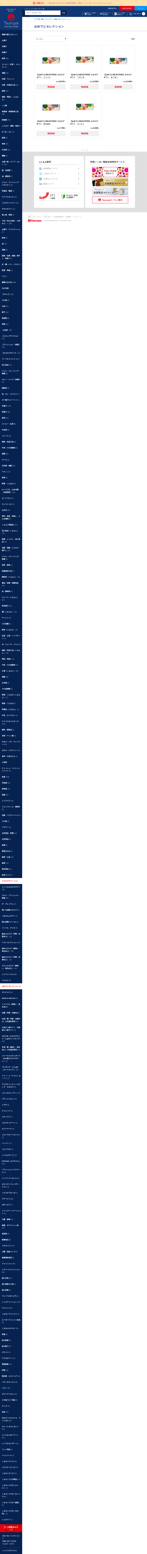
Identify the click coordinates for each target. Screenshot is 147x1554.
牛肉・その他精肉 (10, 448)
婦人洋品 (7, 1278)
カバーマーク (8, 1129)
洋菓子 (4, 46)
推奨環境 (68, 216)
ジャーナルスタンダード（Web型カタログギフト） (11, 1058)
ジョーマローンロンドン (11, 1136)
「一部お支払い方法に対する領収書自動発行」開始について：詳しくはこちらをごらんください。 (80, 3)
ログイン (141, 8)
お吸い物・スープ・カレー (11, 163)
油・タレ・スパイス (10, 394)
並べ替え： (40, 39)
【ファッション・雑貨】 (11, 346)
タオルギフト (8, 209)
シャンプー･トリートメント (11, 1212)
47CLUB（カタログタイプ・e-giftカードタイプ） (11, 1038)
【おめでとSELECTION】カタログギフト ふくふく (50, 64)
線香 (5, 863)
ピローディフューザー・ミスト (11, 1185)
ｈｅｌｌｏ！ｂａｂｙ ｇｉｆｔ (11, 1077)
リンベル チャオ (10, 928)
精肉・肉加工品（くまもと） (11, 651)
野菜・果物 (7, 270)
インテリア (7, 801)
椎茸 (5, 138)
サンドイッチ (8, 504)
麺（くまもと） (9, 612)
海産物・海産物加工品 (10, 113)
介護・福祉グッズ (10, 1252)
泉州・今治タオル (10, 756)
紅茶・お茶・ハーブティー (11, 637)
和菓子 (4, 52)
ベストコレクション (11, 942)
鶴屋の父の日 (9, 282)
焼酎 (5, 677)
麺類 (5, 156)
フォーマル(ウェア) (10, 1296)
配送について (48, 184)
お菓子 (4, 40)
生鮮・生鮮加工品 (10, 85)
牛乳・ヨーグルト (10, 715)
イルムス (6, 980)
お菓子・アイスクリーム (11, 230)
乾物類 (6, 120)
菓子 (5, 312)
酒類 (5, 73)
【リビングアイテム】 (10, 337)
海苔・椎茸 (7, 565)
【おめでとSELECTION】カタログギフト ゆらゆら (50, 111)
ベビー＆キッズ (10, 1382)
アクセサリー (8, 1358)
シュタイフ (7, 1519)
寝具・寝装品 (8, 730)
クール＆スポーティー (10, 1436)
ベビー (6, 1388)
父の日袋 (5, 288)
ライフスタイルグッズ (10, 722)
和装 (5, 1370)
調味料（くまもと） (11, 577)
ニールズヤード (9, 1155)
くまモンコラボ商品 (11, 1479)
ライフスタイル (9, 197)
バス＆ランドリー (10, 203)
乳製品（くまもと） (10, 709)
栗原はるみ (7, 851)
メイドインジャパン (9, 974)
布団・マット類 (9, 736)
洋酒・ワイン (8, 79)
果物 (5, 324)
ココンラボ (7, 1149)
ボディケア (7, 1205)
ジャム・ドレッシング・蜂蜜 (11, 372)
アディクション (8, 1199)
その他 (5, 300)
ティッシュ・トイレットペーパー (11, 769)
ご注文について (49, 173)
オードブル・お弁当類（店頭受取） (10, 491)
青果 (5, 478)
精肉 (5, 91)
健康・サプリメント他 (10, 1226)
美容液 (5, 1234)
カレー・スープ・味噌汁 (11, 381)
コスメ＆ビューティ (11, 1093)
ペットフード (8, 1455)
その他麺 (6, 624)
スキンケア (7, 1117)
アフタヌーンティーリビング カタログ (11, 1085)
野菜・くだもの (9, 484)
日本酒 (5, 683)
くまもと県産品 (10, 525)
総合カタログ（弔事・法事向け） (11, 958)
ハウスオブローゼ (10, 1193)
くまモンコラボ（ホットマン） (11, 1495)
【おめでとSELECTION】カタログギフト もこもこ (118, 64)
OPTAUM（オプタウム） (11, 1162)
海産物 (5, 318)
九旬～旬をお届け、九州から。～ (11, 222)
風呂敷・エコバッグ (11, 1376)
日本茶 (6, 150)
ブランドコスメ (9, 1099)
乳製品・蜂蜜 (8, 191)
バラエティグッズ (10, 1467)
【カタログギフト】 (11, 353)
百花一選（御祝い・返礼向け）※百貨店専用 (11, 1048)
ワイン (4, 276)
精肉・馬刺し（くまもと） (10, 98)
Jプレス (6, 1352)
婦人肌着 (6, 1290)
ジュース (6, 436)
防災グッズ (7, 875)
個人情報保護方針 (59, 216)
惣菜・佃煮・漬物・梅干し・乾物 (11, 257)
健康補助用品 (8, 1258)
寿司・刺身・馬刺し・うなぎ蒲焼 (11, 517)
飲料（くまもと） (10, 630)
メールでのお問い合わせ (9, 1550)
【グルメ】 (7, 294)
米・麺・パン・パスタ (11, 264)
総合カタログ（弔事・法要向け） (11, 935)
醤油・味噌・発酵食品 (10, 584)
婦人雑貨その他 (9, 1284)
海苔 (5, 144)
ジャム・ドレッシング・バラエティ (11, 183)
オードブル (7, 498)
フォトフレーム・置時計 (11, 808)
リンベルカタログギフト (11, 888)
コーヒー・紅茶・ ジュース (11, 65)
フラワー (6, 827)
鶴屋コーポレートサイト (34, 216)
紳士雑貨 (6, 1340)
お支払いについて (50, 179)
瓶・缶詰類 (7, 170)
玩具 (5, 1412)
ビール (5, 460)
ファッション (8, 1264)
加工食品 (7, 365)
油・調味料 (7, 176)
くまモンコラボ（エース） (10, 1486)
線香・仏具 (7, 857)
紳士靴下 (6, 1346)
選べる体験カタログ (10, 910)
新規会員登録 (126, 8)
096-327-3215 (9, 1541)
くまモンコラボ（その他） (10, 1512)
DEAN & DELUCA (10, 998)
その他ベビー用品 (10, 1400)
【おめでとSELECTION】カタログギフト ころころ (84, 64)
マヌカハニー (8, 1246)
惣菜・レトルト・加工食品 (11, 540)
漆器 (5, 795)
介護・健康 (7, 1219)
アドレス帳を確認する (121, 13)
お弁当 (6, 510)
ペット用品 (7, 1449)
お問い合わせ (47, 216)
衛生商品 (7, 869)
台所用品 (6, 839)
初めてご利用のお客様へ (91, 13)
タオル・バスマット (11, 750)
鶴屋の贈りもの (10, 34)
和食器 (6, 789)
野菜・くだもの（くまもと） (11, 696)
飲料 (5, 58)
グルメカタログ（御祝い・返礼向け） (10, 967)
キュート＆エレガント (10, 1428)
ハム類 (4, 105)
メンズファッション (11, 1302)
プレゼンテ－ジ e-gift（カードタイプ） (10, 1068)
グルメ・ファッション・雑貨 (11, 896)
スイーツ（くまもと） (10, 598)
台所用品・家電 (9, 833)
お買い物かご (139, 13)
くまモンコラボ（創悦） (11, 1504)
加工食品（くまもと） (10, 532)
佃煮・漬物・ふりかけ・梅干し (11, 549)
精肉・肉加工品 (9, 442)
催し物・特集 (8, 215)
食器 (5, 777)
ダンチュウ (7, 992)
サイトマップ (77, 216)
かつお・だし (8, 132)
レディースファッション (11, 1271)
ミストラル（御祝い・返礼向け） (11, 1005)
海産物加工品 (8, 571)
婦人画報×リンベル (10, 922)
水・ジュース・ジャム (11, 644)
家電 (5, 845)
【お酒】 (7, 330)
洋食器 (6, 783)
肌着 (5, 1334)
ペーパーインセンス (10, 1178)
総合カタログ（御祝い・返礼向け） (11, 949)
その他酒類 (7, 689)
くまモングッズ (9, 1461)
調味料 (5, 388)
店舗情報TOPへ (112, 8)
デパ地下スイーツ (10, 400)
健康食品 (6, 1240)
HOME (38, 19)
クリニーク (7, 1111)
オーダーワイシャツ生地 (11, 1321)
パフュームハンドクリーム (11, 1171)
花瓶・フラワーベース (11, 815)
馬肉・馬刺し (8, 659)
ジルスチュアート (10, 1123)
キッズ (6, 1406)
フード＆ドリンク (10, 359)
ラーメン (6, 618)
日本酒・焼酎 (8, 466)
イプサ (5, 1105)
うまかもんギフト (10, 916)
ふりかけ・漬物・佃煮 (11, 126)
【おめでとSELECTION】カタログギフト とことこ (84, 111)
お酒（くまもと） (10, 671)
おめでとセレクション (11, 986)
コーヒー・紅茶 (9, 424)
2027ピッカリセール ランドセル (11, 1419)
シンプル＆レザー (10, 1443)
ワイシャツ (7, 1308)
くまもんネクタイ (10, 1328)
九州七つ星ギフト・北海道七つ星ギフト (11, 1028)
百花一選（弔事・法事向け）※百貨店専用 (11, 1020)
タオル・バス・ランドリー (11, 743)
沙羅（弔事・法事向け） (11, 1013)
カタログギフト (49, 19)
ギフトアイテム (9, 1394)
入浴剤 (4, 762)
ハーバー (7, 1143)
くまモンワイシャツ (10, 1314)
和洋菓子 (7, 606)
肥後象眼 (7, 1364)
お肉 (5, 306)
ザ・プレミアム (9, 904)
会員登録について (50, 168)
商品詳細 (51, 87)
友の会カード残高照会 (107, 13)
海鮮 (5, 250)
